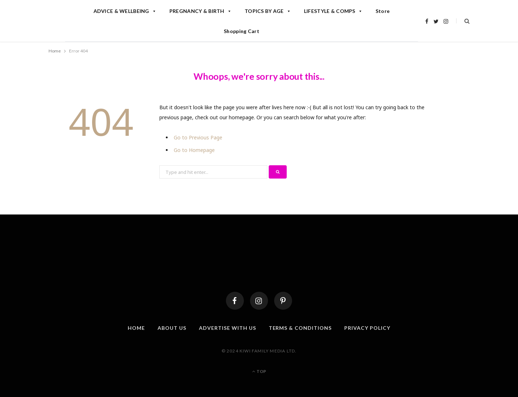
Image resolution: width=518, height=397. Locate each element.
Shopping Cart (241, 31)
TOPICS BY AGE (268, 11)
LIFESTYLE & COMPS (333, 11)
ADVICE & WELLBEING (125, 11)
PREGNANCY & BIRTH (200, 11)
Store (383, 11)
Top (259, 371)
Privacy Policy (367, 328)
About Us (172, 328)
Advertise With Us (227, 328)
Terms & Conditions (300, 328)
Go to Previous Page (198, 137)
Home (136, 328)
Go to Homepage (194, 150)
